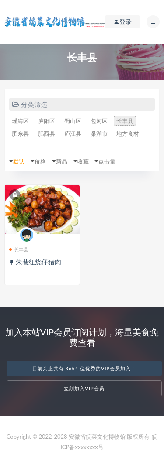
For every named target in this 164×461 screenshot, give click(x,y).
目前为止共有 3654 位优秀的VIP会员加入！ (84, 368)
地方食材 (127, 133)
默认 (18, 161)
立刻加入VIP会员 (84, 388)
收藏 (83, 161)
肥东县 (20, 133)
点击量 (106, 161)
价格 (40, 161)
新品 (61, 161)
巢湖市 (99, 133)
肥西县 (46, 133)
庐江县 (72, 133)
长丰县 (124, 120)
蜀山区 (72, 120)
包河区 (99, 120)
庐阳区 (46, 120)
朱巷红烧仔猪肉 (38, 262)
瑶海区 (20, 120)
